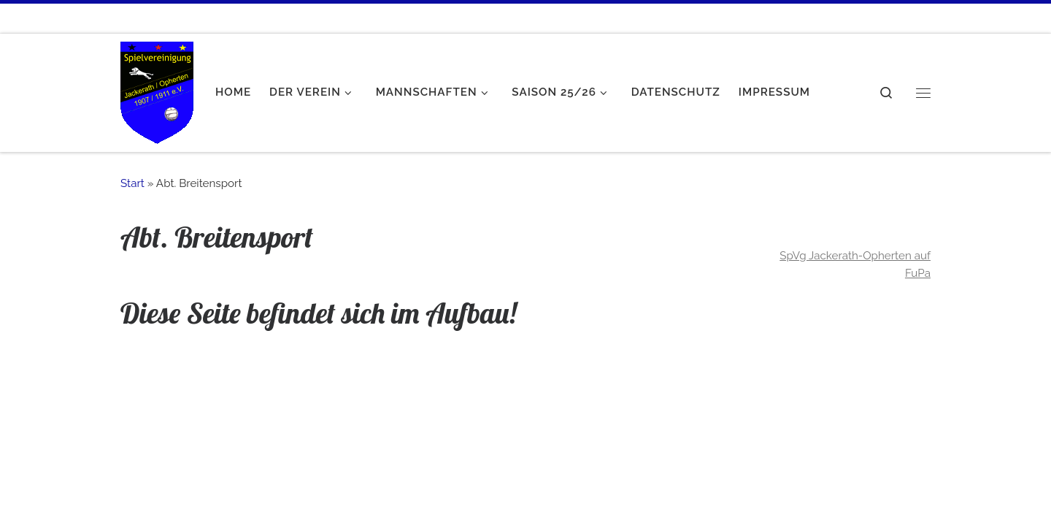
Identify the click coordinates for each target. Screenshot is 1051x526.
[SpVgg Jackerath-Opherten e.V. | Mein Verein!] (156, 89)
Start (132, 183)
